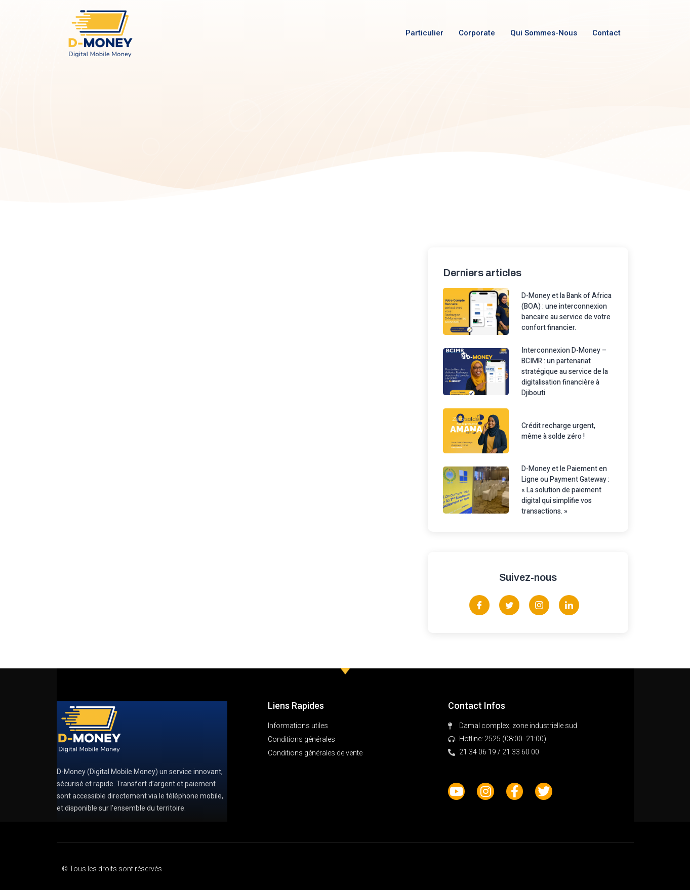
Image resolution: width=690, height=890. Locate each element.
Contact (606, 32)
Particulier (424, 32)
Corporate (477, 32)
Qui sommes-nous (543, 32)
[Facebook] (479, 605)
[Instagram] (539, 605)
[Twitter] (509, 605)
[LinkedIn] (569, 605)
